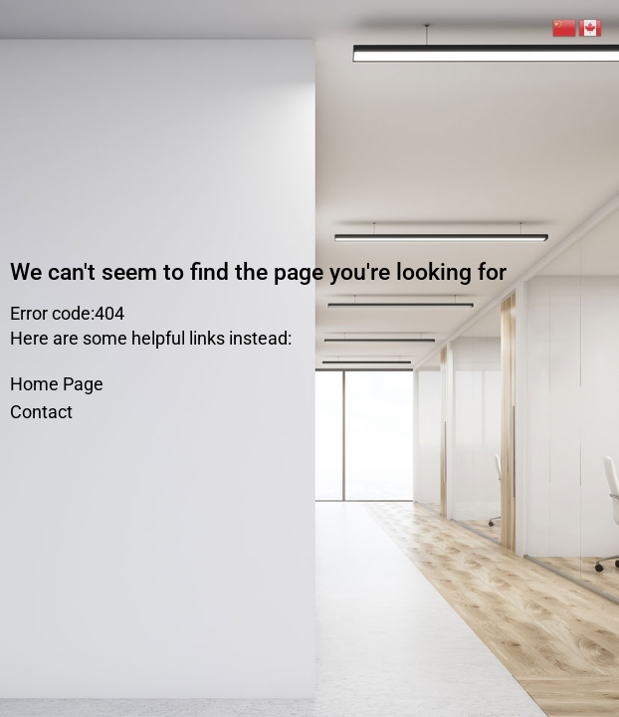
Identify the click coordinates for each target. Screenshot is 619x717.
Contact (41, 411)
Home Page (56, 383)
